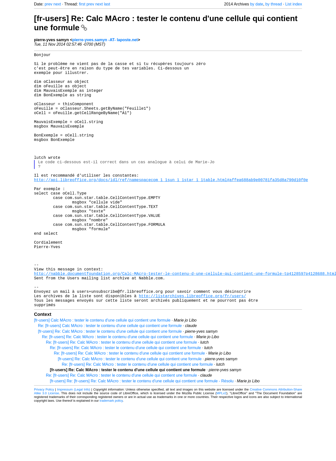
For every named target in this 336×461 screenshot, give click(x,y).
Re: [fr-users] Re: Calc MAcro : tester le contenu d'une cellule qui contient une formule (117, 393)
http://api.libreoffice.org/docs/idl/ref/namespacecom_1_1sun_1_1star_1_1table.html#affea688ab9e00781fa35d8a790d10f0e (171, 208)
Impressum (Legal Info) (73, 446)
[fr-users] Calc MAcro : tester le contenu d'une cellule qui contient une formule (102, 377)
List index (293, 4)
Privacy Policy (44, 446)
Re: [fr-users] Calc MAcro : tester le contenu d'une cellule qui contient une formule (110, 382)
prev (48, 4)
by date (256, 4)
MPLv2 (221, 450)
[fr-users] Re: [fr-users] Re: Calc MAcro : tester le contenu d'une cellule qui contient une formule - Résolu (142, 437)
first (82, 4)
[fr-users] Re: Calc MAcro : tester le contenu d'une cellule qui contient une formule (110, 388)
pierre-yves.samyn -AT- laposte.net (105, 40)
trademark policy (111, 457)
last (107, 4)
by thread (273, 4)
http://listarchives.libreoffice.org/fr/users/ (192, 350)
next (57, 4)
